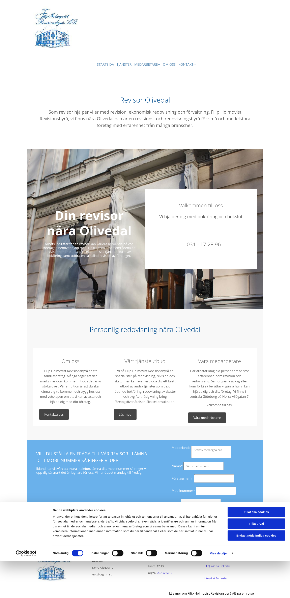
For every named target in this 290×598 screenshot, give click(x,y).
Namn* (177, 465)
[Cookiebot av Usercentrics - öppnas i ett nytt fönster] (26, 590)
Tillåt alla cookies (256, 548)
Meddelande (181, 447)
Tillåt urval (256, 560)
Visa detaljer (219, 590)
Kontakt (188, 64)
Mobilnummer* (183, 490)
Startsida (105, 64)
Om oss (170, 64)
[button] (54, 414)
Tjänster (124, 64)
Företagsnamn (182, 478)
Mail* (176, 502)
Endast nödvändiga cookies (256, 572)
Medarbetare (147, 64)
